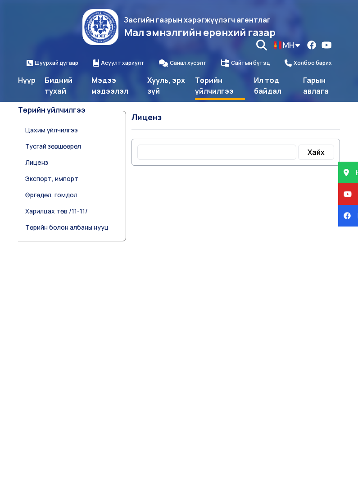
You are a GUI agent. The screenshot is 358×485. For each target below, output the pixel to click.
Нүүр (27, 80)
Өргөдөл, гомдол (51, 194)
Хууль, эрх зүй (166, 85)
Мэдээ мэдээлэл (109, 85)
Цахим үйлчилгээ (51, 130)
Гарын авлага (316, 85)
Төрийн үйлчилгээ (214, 85)
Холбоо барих (308, 63)
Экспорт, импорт (51, 178)
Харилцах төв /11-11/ (56, 211)
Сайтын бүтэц (245, 63)
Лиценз (36, 162)
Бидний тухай (59, 85)
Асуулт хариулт (119, 63)
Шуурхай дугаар (52, 63)
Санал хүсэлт (183, 63)
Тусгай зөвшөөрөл (53, 146)
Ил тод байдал (267, 85)
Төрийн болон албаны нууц (67, 227)
